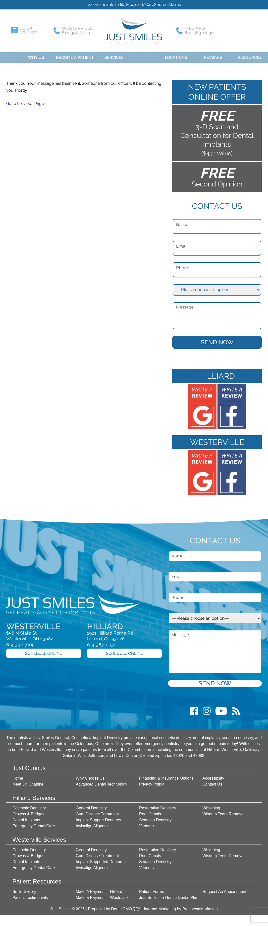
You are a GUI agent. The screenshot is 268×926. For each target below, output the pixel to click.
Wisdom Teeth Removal (224, 811)
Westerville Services (39, 837)
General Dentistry (91, 805)
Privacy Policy (151, 782)
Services (114, 55)
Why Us (36, 55)
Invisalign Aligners (92, 823)
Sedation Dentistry (155, 817)
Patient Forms (151, 889)
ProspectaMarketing (200, 906)
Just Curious (29, 765)
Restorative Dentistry (157, 805)
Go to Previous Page (25, 101)
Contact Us (212, 782)
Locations (176, 55)
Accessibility (213, 776)
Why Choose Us (90, 776)
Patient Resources (36, 879)
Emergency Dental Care (33, 823)
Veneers (146, 823)
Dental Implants (26, 817)
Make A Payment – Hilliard (99, 889)
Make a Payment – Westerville (103, 895)
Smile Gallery (24, 889)
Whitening (211, 805)
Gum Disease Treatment (97, 811)
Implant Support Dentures (98, 817)
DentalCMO (126, 906)
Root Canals (150, 811)
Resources (250, 55)
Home (10, 55)
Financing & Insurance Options (166, 776)
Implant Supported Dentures (101, 859)
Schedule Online (43, 651)
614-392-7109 (20, 642)
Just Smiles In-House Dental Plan (168, 895)
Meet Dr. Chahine (28, 782)
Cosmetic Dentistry (29, 805)
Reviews (213, 55)
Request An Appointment (224, 889)
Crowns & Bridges (28, 811)
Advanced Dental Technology (101, 782)
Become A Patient (75, 55)
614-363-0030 (101, 642)
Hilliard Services (33, 795)
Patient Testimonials (30, 895)
